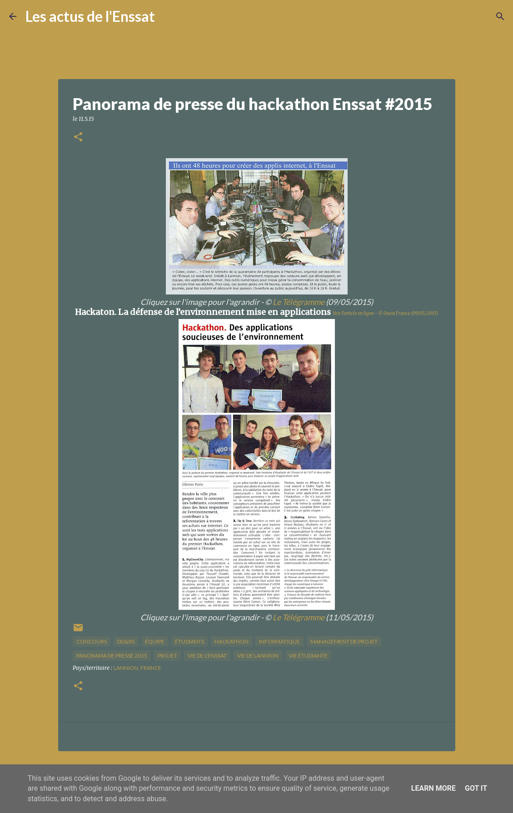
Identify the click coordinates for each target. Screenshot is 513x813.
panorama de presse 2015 (111, 655)
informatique (279, 641)
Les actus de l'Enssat (90, 16)
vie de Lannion (258, 655)
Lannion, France (137, 667)
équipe (154, 641)
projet (167, 655)
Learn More (433, 788)
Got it (476, 788)
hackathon (231, 641)
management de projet (344, 641)
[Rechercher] (167, 16)
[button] (78, 137)
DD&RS (125, 641)
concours (91, 641)
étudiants (189, 641)
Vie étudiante (308, 655)
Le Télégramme (298, 302)
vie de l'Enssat (207, 655)
